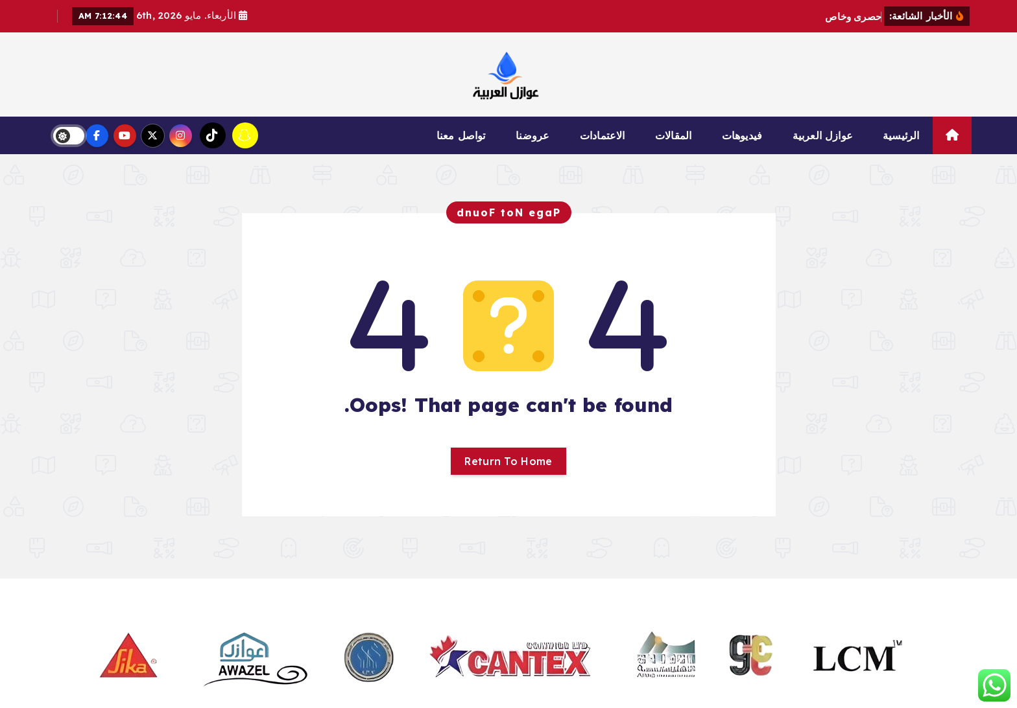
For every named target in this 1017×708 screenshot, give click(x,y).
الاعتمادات (602, 135)
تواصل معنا (461, 135)
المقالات (673, 135)
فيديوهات (742, 135)
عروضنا (532, 135)
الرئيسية (901, 135)
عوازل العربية (823, 135)
